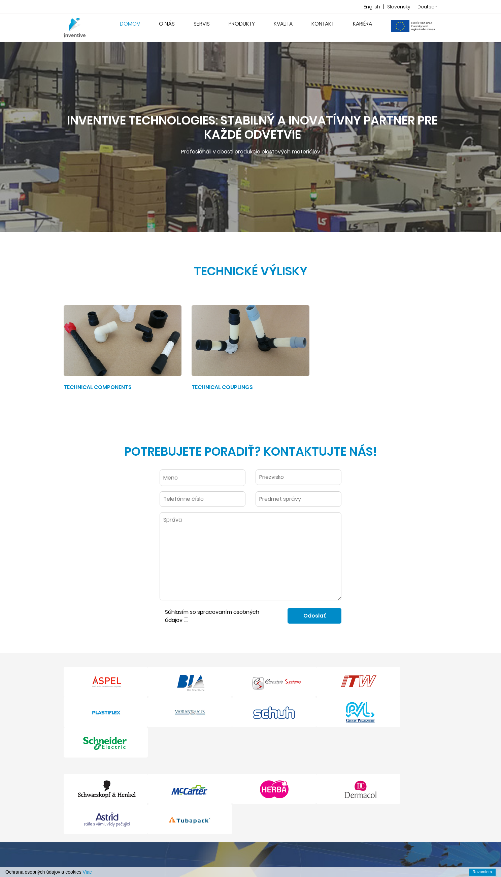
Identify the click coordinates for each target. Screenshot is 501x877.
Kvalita (283, 24)
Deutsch (427, 6)
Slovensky (398, 6)
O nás (167, 24)
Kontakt (322, 24)
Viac (87, 872)
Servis (202, 24)
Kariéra (362, 24)
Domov (131, 24)
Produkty (242, 24)
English (372, 6)
